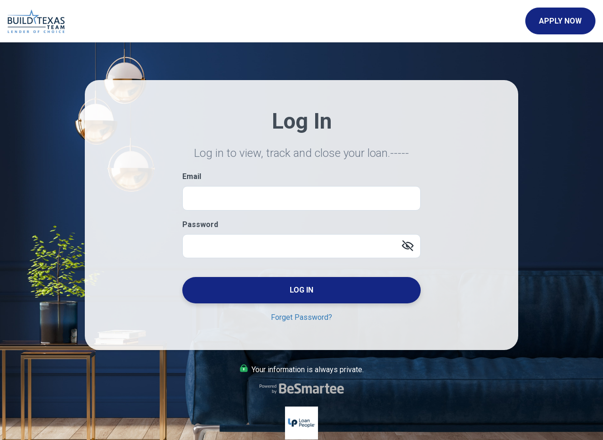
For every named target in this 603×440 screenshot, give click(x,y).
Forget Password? (301, 317)
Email (191, 176)
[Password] (301, 246)
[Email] (301, 198)
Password (200, 224)
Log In (301, 289)
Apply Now (560, 20)
